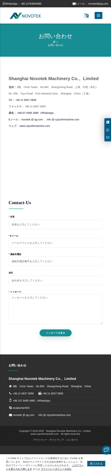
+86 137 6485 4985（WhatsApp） (32, 400)
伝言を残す (106, 450)
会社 (11, 272)
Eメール (13, 236)
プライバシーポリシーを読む (56, 469)
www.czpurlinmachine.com (35, 125)
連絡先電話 (15, 254)
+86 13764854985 (30, 3)
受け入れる (96, 463)
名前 (12, 216)
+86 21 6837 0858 (25, 100)
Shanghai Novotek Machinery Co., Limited (68, 431)
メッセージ (15, 292)
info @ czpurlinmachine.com (63, 119)
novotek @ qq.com (32, 119)
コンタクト (72, 439)
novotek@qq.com (98, 3)
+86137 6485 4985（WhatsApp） (36, 112)
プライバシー (40, 439)
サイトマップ (57, 439)
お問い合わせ (55, 45)
